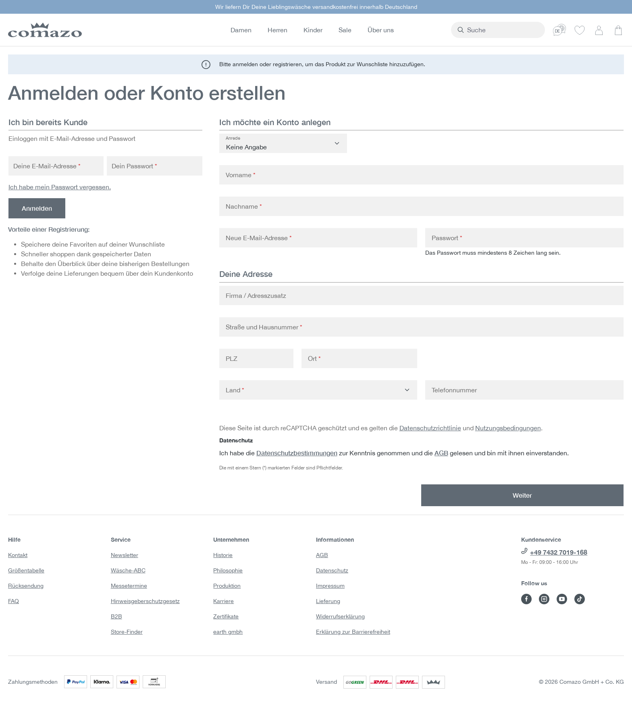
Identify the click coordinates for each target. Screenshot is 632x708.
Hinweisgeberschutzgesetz (145, 601)
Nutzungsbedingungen (508, 428)
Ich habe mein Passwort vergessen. (59, 187)
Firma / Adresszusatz (256, 295)
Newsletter (124, 555)
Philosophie (228, 570)
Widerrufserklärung (340, 616)
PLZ (231, 358)
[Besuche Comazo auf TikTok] (579, 599)
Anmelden (37, 208)
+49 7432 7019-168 (558, 552)
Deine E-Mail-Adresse (47, 166)
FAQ (13, 601)
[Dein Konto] (599, 29)
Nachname (244, 206)
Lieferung (328, 601)
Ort (314, 358)
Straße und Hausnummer (264, 327)
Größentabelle (26, 570)
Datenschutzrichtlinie (430, 428)
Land (235, 390)
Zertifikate (226, 616)
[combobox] (513, 30)
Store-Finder (127, 631)
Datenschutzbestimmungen (296, 453)
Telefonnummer (454, 390)
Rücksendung (26, 585)
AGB (441, 453)
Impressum (330, 585)
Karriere (223, 601)
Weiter (522, 495)
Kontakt (17, 555)
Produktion (227, 585)
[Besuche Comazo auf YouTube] (562, 599)
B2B (116, 616)
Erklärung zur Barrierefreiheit (353, 631)
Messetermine (129, 585)
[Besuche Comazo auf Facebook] (526, 599)
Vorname (241, 174)
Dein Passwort (134, 166)
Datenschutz (332, 570)
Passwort (447, 237)
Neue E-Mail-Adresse (259, 237)
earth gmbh (228, 631)
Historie (223, 555)
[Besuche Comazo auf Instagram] (544, 599)
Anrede (233, 138)
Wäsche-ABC (128, 570)
